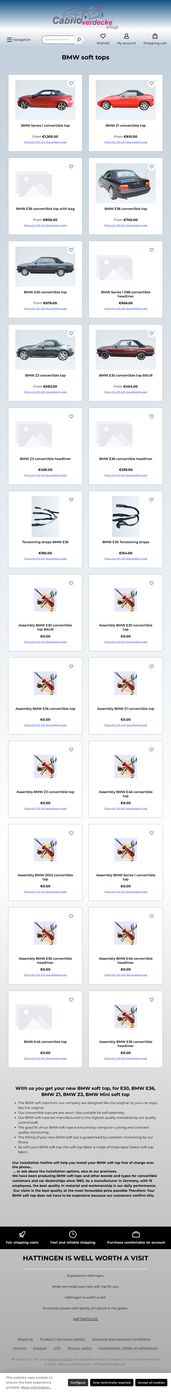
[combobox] (58, 40)
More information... (36, 1387)
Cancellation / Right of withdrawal (128, 1348)
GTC (57, 1348)
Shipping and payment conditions (121, 1339)
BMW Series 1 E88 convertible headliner (125, 294)
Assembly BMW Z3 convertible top (45, 792)
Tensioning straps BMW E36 (45, 542)
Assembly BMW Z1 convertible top (125, 709)
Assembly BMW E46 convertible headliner (126, 961)
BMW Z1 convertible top (126, 125)
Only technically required (112, 1382)
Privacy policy (80, 1348)
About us (25, 1339)
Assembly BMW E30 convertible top (125, 627)
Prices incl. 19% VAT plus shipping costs (45, 142)
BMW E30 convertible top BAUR (126, 375)
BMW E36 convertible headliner (125, 459)
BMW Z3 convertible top (45, 375)
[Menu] (18, 39)
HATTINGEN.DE (85, 1319)
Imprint (19, 1348)
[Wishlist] (103, 40)
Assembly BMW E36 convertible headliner (45, 961)
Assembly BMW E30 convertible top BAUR (45, 627)
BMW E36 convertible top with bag (45, 209)
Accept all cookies (151, 1382)
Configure (78, 1382)
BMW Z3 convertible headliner (45, 459)
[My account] (126, 40)
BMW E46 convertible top (45, 1042)
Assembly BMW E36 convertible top (45, 709)
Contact (40, 1348)
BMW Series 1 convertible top (45, 125)
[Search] (79, 40)
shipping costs (60, 1359)
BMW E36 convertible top (125, 209)
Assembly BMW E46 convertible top (126, 794)
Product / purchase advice (62, 1339)
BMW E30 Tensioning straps (125, 542)
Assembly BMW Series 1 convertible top (125, 877)
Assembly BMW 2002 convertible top (45, 877)
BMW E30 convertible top (45, 292)
